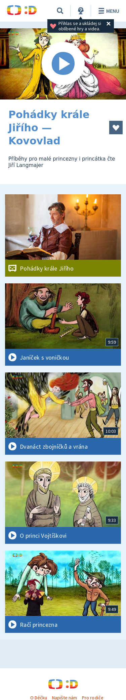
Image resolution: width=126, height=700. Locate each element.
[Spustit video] (63, 64)
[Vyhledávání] (60, 11)
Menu (107, 11)
